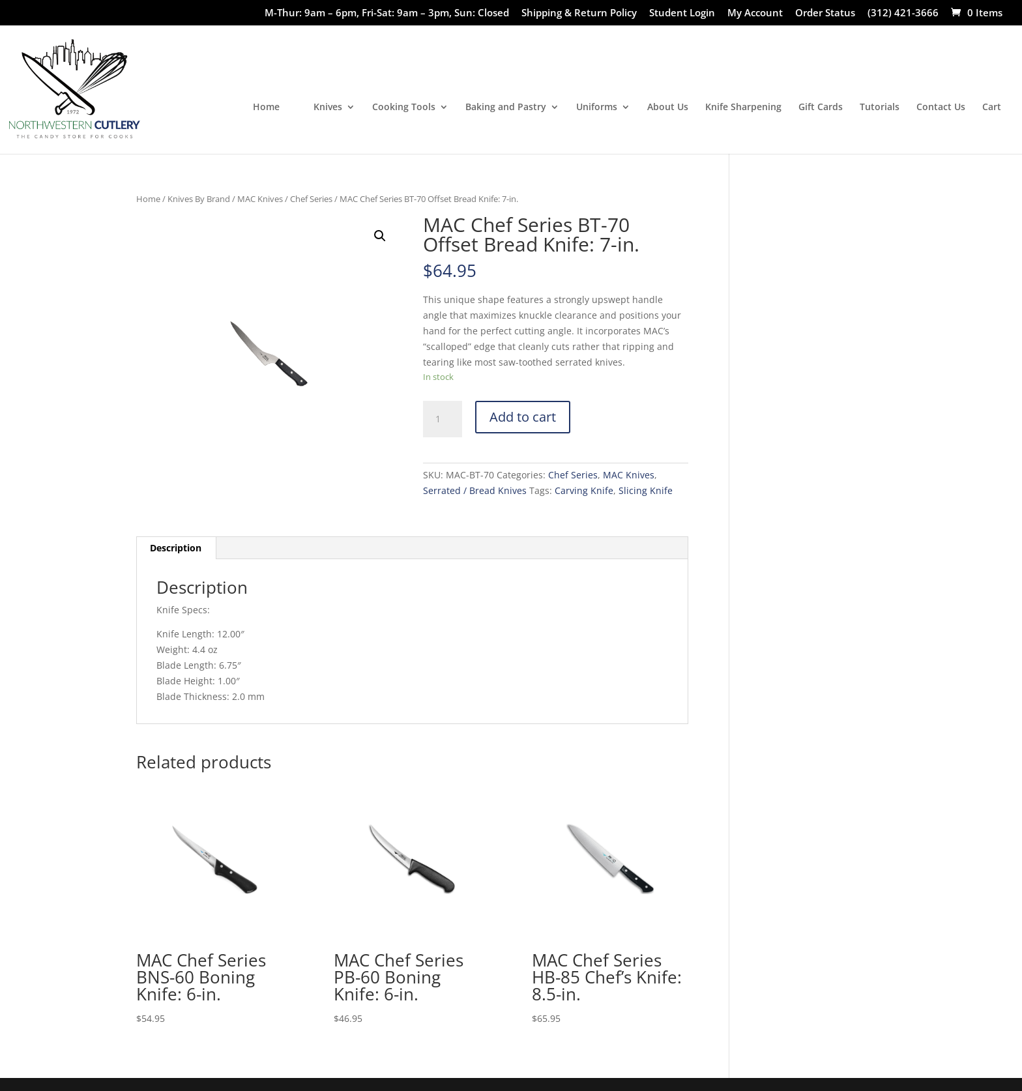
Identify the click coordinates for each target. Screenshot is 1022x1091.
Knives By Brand (199, 199)
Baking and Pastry (505, 107)
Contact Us (940, 107)
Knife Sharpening (743, 107)
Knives (328, 107)
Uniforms (596, 107)
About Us (667, 107)
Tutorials (879, 107)
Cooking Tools (403, 107)
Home (266, 107)
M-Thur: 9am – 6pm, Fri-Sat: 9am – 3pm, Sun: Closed (387, 13)
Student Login (682, 13)
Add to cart (522, 417)
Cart (991, 107)
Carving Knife (584, 490)
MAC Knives (260, 199)
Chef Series (311, 199)
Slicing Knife (646, 490)
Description (175, 548)
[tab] (176, 548)
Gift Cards (820, 107)
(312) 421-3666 (903, 13)
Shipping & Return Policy (579, 13)
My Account (755, 13)
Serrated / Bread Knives (475, 490)
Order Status (825, 13)
